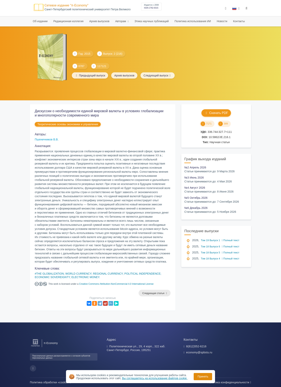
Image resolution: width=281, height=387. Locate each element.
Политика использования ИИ (192, 21)
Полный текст (230, 240)
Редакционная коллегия (68, 21)
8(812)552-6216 (196, 346)
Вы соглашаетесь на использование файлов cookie (155, 378)
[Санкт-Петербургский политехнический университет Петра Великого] (35, 346)
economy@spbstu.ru (199, 352)
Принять (203, 376)
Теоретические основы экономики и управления (67, 124)
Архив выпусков (99, 21)
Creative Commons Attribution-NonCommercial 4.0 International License (116, 284)
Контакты (239, 21)
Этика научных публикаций (151, 21)
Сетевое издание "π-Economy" (66, 5)
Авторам (121, 21)
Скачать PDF (216, 113)
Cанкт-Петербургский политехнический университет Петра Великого (87, 9)
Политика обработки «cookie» (50, 382)
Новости (222, 21)
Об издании (40, 21)
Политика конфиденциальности (229, 382)
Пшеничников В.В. (47, 139)
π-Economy (51, 343)
